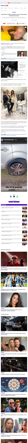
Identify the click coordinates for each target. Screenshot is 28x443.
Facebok (11, 197)
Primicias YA (2, 10)
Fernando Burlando (16, 201)
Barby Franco (10, 201)
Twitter (14, 197)
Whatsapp (17, 197)
